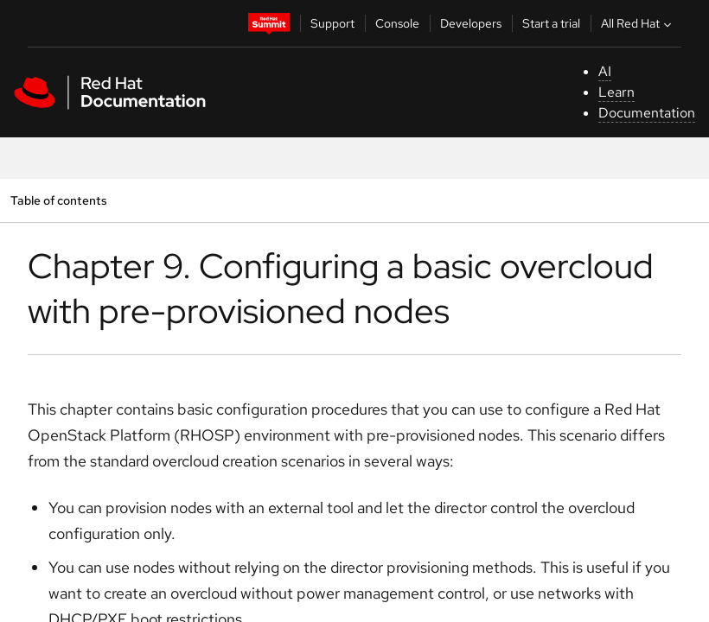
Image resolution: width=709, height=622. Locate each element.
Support (332, 23)
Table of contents (58, 200)
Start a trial (551, 23)
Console (397, 23)
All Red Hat (638, 23)
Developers (470, 23)
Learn (616, 92)
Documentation (646, 113)
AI (604, 71)
